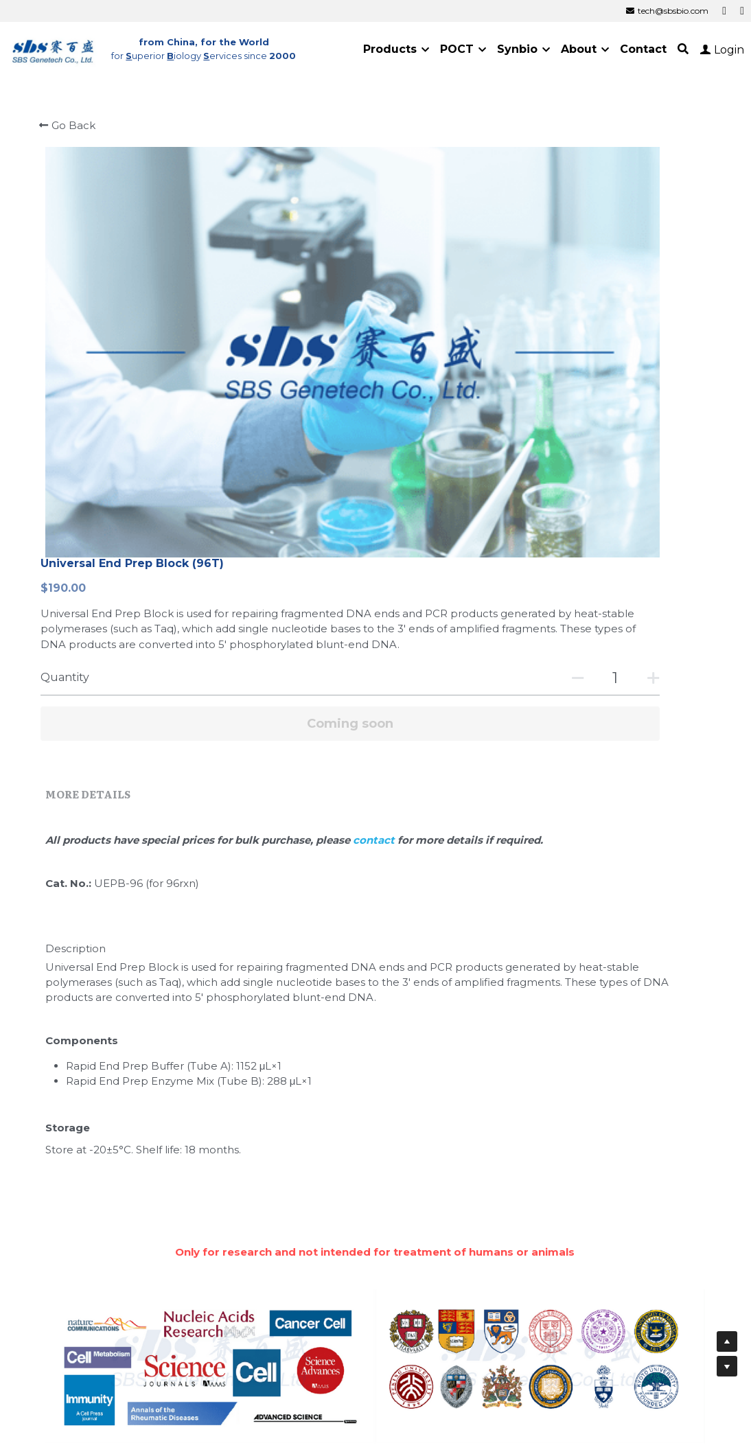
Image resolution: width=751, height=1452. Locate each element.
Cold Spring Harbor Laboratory (480, 1244)
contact (412, 475)
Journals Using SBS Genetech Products (211, 1080)
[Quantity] (580, 313)
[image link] (53, 48)
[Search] (683, 49)
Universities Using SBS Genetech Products (530, 1080)
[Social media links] (724, 10)
